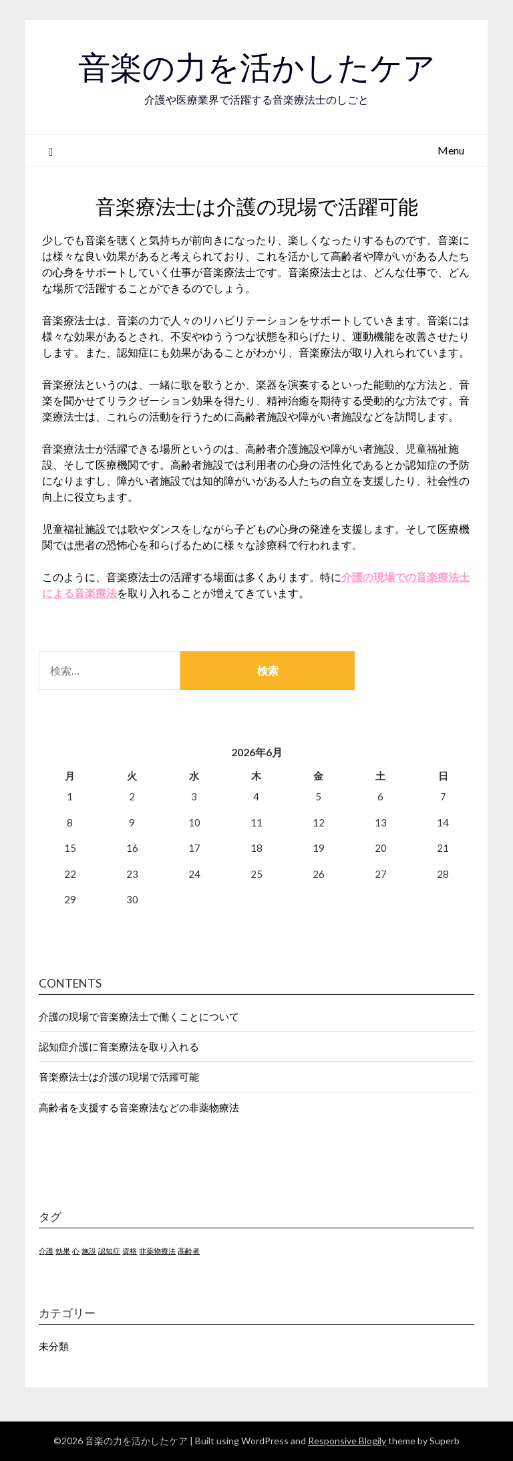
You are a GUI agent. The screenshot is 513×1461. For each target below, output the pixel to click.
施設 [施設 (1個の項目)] (88, 1250)
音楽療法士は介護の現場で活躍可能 (119, 1077)
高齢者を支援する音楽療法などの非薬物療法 (139, 1107)
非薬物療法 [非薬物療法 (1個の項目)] (157, 1250)
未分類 (54, 1346)
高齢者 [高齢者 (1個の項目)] (189, 1250)
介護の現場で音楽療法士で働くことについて (139, 1016)
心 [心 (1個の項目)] (75, 1250)
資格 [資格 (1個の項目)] (129, 1250)
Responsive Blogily (347, 1440)
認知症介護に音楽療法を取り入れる (119, 1046)
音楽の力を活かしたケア (257, 67)
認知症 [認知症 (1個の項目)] (109, 1250)
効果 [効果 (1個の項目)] (62, 1250)
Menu (451, 150)
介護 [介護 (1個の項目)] (46, 1250)
